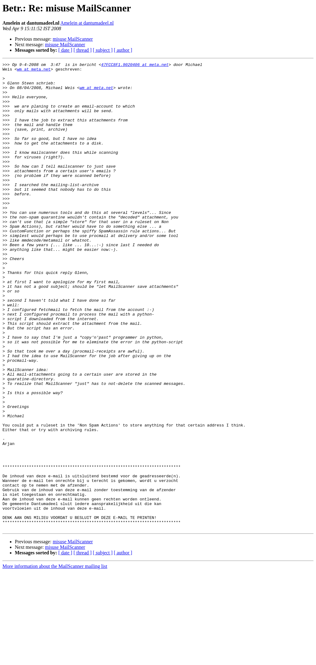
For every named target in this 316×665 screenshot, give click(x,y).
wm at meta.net (34, 71)
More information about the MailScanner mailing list (54, 659)
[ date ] (65, 50)
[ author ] (123, 50)
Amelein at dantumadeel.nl (87, 23)
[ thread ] (82, 50)
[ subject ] (103, 50)
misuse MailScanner (73, 39)
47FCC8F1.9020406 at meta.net (134, 65)
